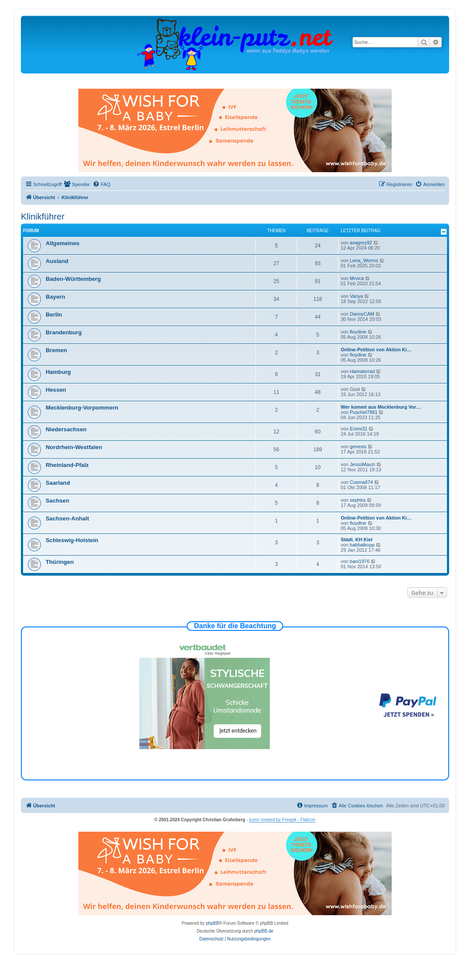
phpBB (212, 923)
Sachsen (57, 500)
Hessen (56, 390)
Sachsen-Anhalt (67, 518)
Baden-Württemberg (73, 279)
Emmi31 (358, 428)
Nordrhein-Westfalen (74, 447)
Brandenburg (64, 332)
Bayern (55, 296)
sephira (358, 500)
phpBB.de (263, 931)
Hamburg (58, 372)
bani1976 (359, 561)
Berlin (54, 314)
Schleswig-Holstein (72, 540)
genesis (358, 446)
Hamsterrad (362, 371)
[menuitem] (77, 184)
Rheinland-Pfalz (67, 465)
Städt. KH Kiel (357, 539)
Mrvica (357, 278)
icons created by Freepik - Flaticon (282, 819)
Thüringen (60, 562)
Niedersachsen (66, 429)
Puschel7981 (364, 412)
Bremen (56, 350)
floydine (358, 331)
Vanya (356, 296)
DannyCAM (362, 314)
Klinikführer (42, 216)
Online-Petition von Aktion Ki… (376, 349)
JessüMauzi (362, 464)
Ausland (57, 261)
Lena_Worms (364, 260)
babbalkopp (362, 544)
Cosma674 (361, 482)
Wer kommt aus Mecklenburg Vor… (381, 407)
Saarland (58, 483)
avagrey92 (361, 242)
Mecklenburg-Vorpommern (82, 407)
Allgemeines (63, 243)
